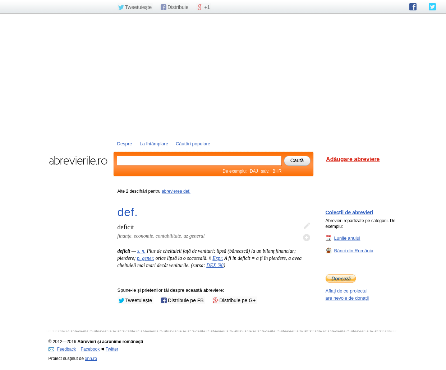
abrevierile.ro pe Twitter (432, 6)
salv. (265, 171)
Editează (306, 226)
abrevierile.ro (78, 160)
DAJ (254, 171)
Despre (124, 143)
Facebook (90, 349)
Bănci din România (353, 250)
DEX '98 (215, 265)
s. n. (141, 251)
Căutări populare (193, 143)
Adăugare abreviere (353, 159)
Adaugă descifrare (306, 237)
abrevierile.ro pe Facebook (413, 6)
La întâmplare (153, 143)
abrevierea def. (176, 191)
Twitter (112, 349)
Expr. (217, 258)
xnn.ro (91, 358)
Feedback (62, 349)
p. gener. (145, 258)
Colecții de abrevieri (349, 212)
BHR (276, 171)
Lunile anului (347, 238)
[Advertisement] (223, 76)
